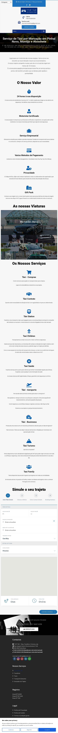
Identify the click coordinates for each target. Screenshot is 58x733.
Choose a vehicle (49, 612)
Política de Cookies (19, 713)
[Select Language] (6, 2)
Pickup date (6, 511)
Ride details (6, 507)
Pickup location (7, 519)
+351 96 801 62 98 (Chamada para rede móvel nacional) (28, 652)
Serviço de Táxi (18, 670)
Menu (14, 31)
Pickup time (34, 511)
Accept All (47, 730)
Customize (11, 730)
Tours (15, 676)
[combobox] (29, 539)
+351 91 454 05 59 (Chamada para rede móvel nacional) (28, 650)
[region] (29, 725)
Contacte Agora (29, 27)
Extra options (7, 543)
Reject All (29, 730)
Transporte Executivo (20, 679)
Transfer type (7, 535)
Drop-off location (8, 527)
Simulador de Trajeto (20, 681)
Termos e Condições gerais (21, 715)
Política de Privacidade (20, 710)
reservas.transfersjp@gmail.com (31, 23)
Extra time (6, 548)
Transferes (17, 673)
